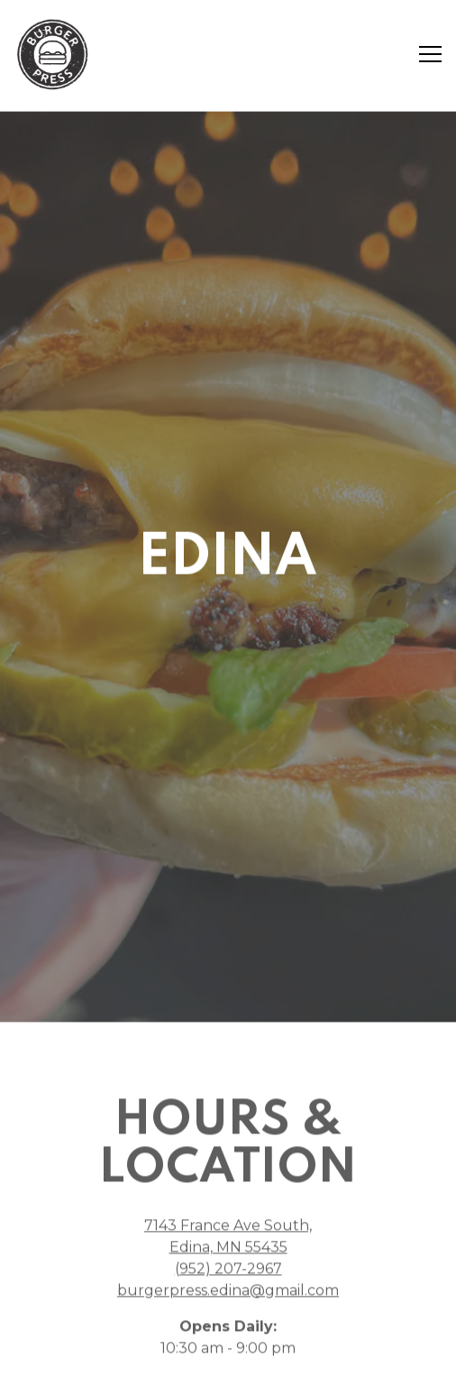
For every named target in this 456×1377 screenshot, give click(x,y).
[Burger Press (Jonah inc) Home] (54, 54)
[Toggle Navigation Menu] (430, 54)
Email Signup (228, 1352)
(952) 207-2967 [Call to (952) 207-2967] (228, 1247)
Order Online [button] (228, 1302)
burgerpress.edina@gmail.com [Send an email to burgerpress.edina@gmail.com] (228, 1269)
